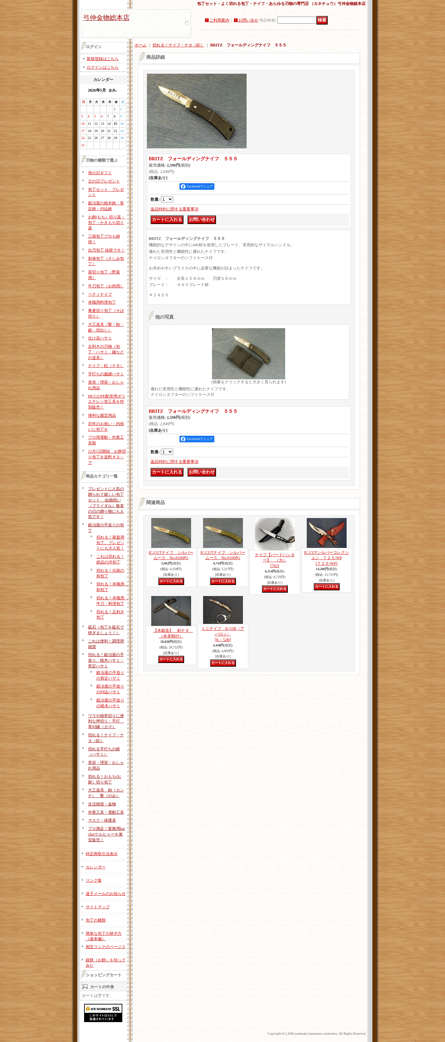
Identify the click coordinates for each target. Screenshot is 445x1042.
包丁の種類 (96, 920)
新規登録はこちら (103, 58)
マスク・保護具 (102, 820)
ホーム (141, 45)
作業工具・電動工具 (106, 812)
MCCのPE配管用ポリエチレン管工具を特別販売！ (107, 402)
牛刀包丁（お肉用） (106, 286)
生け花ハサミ (100, 338)
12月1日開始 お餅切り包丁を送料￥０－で (107, 457)
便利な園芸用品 (102, 415)
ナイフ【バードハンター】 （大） (275, 560)
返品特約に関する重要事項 (174, 209)
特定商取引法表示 (102, 854)
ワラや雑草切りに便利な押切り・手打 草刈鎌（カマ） (106, 721)
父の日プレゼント (104, 181)
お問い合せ (248, 20)
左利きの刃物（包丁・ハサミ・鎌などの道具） (106, 352)
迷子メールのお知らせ (106, 893)
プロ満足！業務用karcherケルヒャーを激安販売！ (106, 834)
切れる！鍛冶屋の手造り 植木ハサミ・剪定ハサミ (106, 660)
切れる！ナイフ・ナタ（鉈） (178, 45)
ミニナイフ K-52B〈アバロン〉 (222, 634)
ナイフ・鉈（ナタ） (106, 365)
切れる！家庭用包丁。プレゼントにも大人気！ (110, 543)
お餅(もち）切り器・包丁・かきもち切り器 (106, 223)
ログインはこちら (103, 67)
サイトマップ (98, 907)
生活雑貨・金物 (102, 804)
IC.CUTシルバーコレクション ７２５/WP (326, 558)
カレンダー (96, 867)
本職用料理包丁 (102, 302)
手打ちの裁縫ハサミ (106, 374)
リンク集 (94, 880)
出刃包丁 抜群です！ (106, 250)
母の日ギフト (100, 173)
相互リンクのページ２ (106, 946)
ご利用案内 (219, 20)
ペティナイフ (100, 294)
